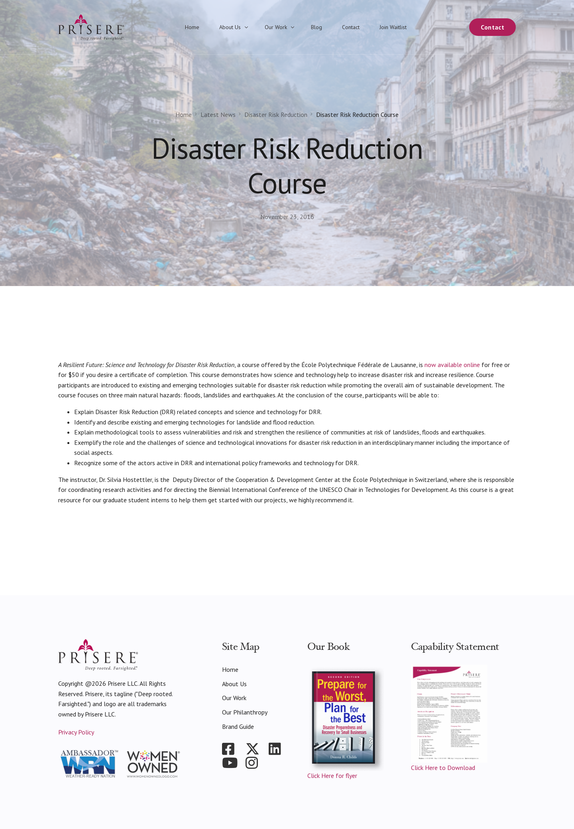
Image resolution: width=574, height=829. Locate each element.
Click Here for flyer (332, 776)
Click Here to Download (443, 768)
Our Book (328, 646)
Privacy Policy (76, 732)
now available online (452, 365)
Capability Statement (455, 646)
